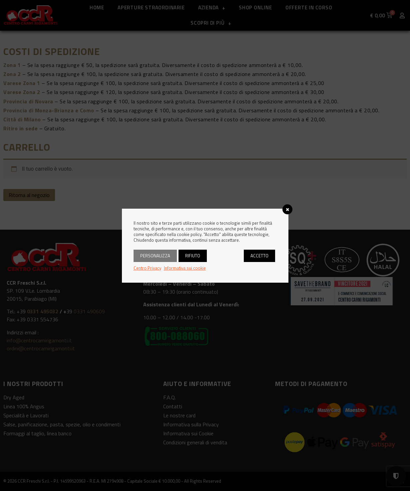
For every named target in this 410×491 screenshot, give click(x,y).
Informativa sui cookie (185, 268)
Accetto (259, 255)
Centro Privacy (147, 268)
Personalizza (155, 255)
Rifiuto (192, 255)
